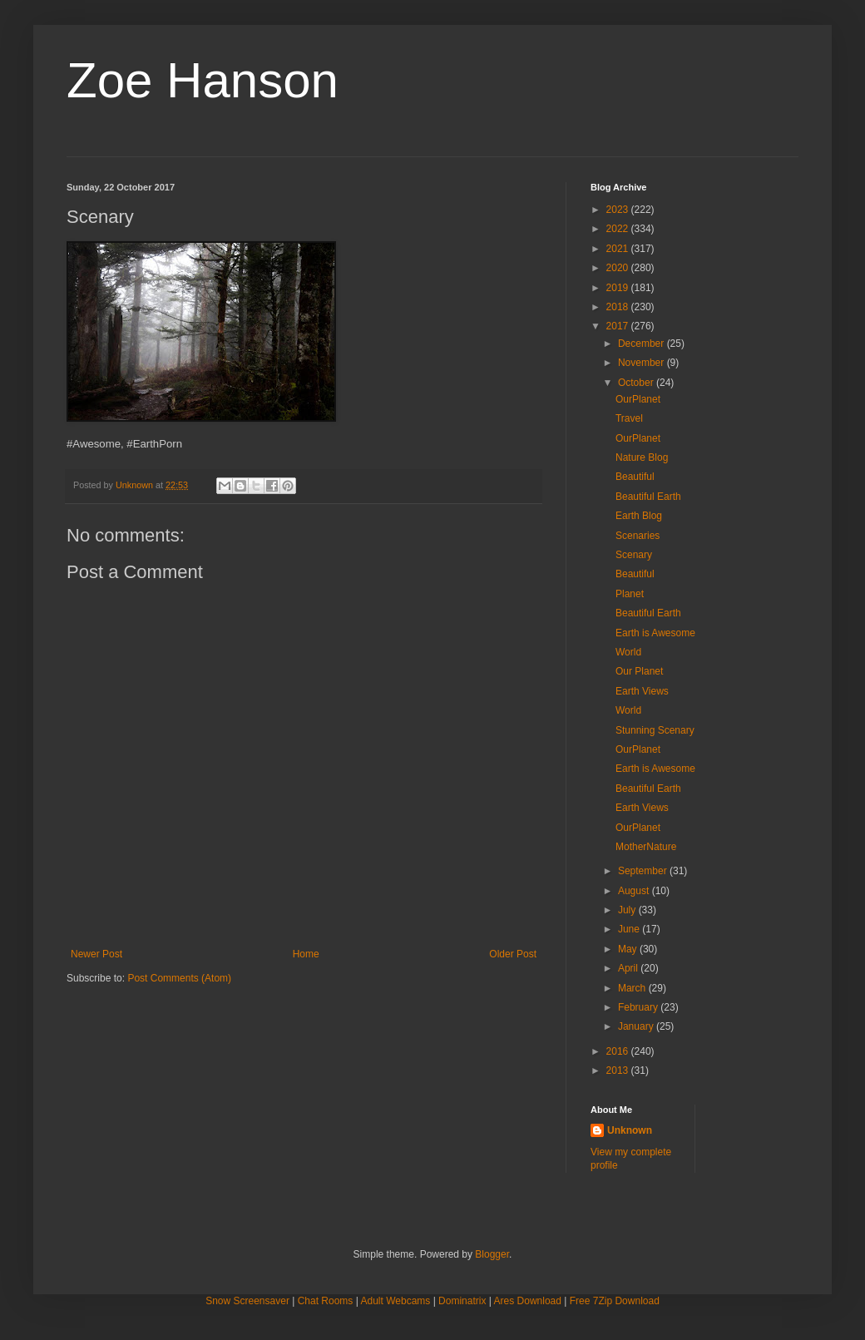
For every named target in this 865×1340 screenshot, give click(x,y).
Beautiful (635, 476)
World (628, 652)
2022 (618, 229)
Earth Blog (638, 516)
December (642, 343)
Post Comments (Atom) (179, 978)
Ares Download (527, 1301)
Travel (629, 418)
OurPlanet (637, 399)
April (629, 968)
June (630, 929)
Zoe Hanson (203, 80)
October (637, 382)
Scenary (633, 555)
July (628, 910)
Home (306, 954)
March (633, 988)
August (635, 891)
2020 (618, 268)
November (642, 362)
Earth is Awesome (655, 633)
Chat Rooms (325, 1301)
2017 (618, 326)
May (629, 949)
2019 (618, 288)
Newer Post (96, 954)
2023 (618, 209)
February (639, 1007)
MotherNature (645, 847)
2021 (618, 249)
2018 (618, 307)
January (637, 1026)
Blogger (492, 1254)
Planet (629, 594)
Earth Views (642, 691)
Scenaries (637, 535)
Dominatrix (462, 1301)
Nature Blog (641, 457)
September (644, 871)
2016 (618, 1051)
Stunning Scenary (654, 730)
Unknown (629, 1130)
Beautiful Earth (648, 496)
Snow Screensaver (247, 1301)
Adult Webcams (396, 1301)
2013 (618, 1070)
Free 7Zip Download (615, 1301)
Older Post (512, 954)
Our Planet (639, 671)
